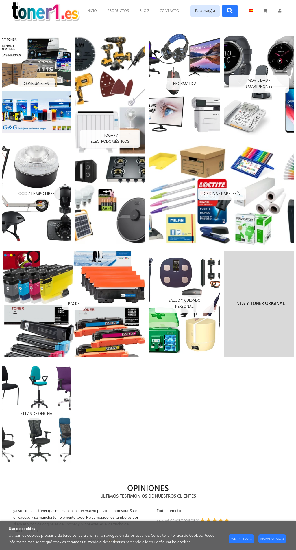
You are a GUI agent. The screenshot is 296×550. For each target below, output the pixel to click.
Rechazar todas (272, 538)
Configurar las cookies (172, 542)
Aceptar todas (241, 538)
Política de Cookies (186, 535)
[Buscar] (230, 11)
